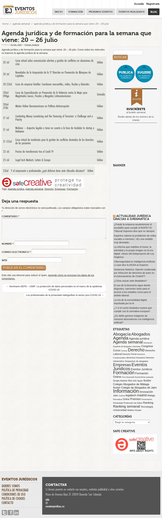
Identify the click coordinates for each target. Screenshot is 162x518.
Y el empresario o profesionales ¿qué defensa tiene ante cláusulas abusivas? (48, 170)
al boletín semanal (136, 105)
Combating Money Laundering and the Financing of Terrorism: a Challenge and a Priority (54, 117)
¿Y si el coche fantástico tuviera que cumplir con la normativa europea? (133, 310)
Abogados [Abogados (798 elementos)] (140, 334)
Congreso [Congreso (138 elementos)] (147, 346)
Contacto (7, 502)
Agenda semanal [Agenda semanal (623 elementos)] (128, 342)
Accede (139, 3)
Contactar (56, 485)
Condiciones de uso (13, 494)
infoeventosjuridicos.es (101, 502)
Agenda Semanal (21, 23)
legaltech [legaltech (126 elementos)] (131, 395)
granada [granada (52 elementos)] (149, 377)
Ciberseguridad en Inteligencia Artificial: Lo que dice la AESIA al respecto (134, 263)
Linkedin (16, 512)
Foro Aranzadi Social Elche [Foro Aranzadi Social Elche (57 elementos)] (134, 377)
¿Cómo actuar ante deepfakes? (130, 280)
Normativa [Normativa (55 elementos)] (117, 399)
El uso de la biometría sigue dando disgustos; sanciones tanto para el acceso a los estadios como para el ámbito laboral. (132, 290)
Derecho (49, 189)
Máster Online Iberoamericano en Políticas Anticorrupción (42, 106)
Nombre (8, 243)
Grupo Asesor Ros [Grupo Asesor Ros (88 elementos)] (122, 380)
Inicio (59, 11)
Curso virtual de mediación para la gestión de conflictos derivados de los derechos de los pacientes (54, 141)
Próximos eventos (101, 11)
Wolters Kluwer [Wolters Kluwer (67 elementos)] (134, 410)
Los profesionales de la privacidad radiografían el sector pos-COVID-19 (65, 295)
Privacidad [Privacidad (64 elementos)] (118, 403)
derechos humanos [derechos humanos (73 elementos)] (135, 357)
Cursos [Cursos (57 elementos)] (124, 350)
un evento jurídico (126, 75)
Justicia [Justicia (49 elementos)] (122, 396)
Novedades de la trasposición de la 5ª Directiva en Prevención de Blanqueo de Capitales (53, 74)
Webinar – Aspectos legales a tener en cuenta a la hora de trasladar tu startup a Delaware (54, 129)
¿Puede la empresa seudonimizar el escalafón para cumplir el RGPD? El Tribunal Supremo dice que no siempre (134, 227)
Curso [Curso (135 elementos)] (116, 350)
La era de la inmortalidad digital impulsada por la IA (130, 302)
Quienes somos (11, 486)
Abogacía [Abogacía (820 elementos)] (122, 334)
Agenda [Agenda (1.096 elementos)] (120, 338)
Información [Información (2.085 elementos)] (126, 391)
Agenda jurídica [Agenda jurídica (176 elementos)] (139, 338)
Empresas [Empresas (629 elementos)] (122, 365)
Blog (154, 11)
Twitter (4, 512)
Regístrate (152, 3)
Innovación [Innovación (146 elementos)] (146, 391)
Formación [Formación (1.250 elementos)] (123, 372)
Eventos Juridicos (32, 45)
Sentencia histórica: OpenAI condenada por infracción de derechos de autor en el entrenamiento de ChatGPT (135, 273)
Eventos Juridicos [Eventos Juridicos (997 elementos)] (130, 366)
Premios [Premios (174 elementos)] (135, 399)
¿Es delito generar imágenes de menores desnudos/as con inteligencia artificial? (134, 319)
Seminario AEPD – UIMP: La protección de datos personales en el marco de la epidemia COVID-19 (54, 288)
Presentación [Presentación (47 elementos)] (146, 399)
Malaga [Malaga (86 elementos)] (151, 395)
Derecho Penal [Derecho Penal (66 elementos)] (130, 354)
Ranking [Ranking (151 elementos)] (148, 402)
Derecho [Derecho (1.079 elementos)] (136, 349)
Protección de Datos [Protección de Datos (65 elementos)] (133, 403)
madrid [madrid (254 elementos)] (142, 395)
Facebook (10, 512)
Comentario (10, 216)
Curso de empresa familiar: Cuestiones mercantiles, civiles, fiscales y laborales (52, 84)
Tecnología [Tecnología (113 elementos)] (147, 406)
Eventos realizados (132, 11)
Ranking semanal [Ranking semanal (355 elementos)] (126, 406)
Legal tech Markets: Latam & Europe (32, 160)
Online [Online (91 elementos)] (126, 399)
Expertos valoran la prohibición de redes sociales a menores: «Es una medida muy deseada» (135, 239)
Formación (76, 11)
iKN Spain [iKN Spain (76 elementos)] (138, 380)
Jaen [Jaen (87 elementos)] (115, 395)
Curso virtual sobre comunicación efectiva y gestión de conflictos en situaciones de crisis (54, 62)
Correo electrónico (16, 251)
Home (5, 23)
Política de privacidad (15, 490)
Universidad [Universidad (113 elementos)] (120, 410)
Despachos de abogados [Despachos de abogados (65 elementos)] (136, 361)
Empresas (60, 189)
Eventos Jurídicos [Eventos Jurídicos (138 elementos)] (141, 369)
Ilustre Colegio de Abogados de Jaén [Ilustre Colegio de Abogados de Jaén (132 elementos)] (135, 387)
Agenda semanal (34, 189)
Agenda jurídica (16, 189)
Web (4, 260)
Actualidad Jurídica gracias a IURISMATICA (132, 217)
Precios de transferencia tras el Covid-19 (34, 151)
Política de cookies (13, 498)
